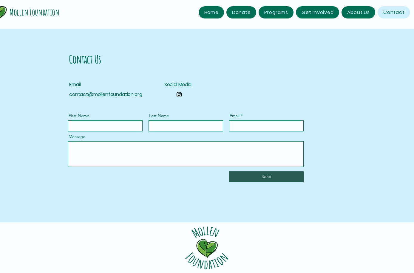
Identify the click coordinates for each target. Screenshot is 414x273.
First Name (79, 116)
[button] (276, 12)
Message (77, 136)
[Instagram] (179, 94)
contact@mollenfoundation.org (105, 94)
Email (235, 116)
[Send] (266, 176)
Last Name (159, 116)
